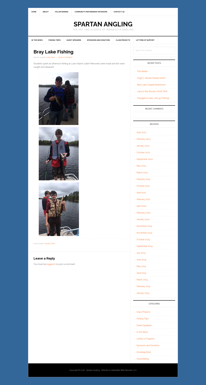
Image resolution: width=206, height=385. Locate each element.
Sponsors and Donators (148, 345)
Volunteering (143, 359)
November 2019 (144, 233)
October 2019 (143, 239)
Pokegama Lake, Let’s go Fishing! (153, 98)
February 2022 (143, 179)
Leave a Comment (65, 57)
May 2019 (141, 266)
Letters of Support (145, 338)
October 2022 (143, 152)
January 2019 (143, 293)
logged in (50, 264)
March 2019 (142, 279)
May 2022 (141, 166)
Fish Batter (142, 71)
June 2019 (141, 259)
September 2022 (145, 159)
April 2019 (141, 273)
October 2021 (143, 186)
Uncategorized (144, 352)
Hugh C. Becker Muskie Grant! (151, 78)
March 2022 (142, 172)
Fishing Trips (49, 244)
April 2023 (141, 132)
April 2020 (141, 206)
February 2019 (143, 286)
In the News (142, 332)
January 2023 (143, 146)
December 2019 (144, 226)
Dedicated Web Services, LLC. (124, 370)
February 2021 (143, 199)
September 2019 (145, 246)
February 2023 (143, 139)
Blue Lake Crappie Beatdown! (151, 84)
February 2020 (144, 212)
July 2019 (141, 253)
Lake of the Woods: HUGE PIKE (152, 91)
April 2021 (141, 192)
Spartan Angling (103, 24)
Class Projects (143, 312)
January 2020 (143, 219)
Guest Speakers (144, 325)
